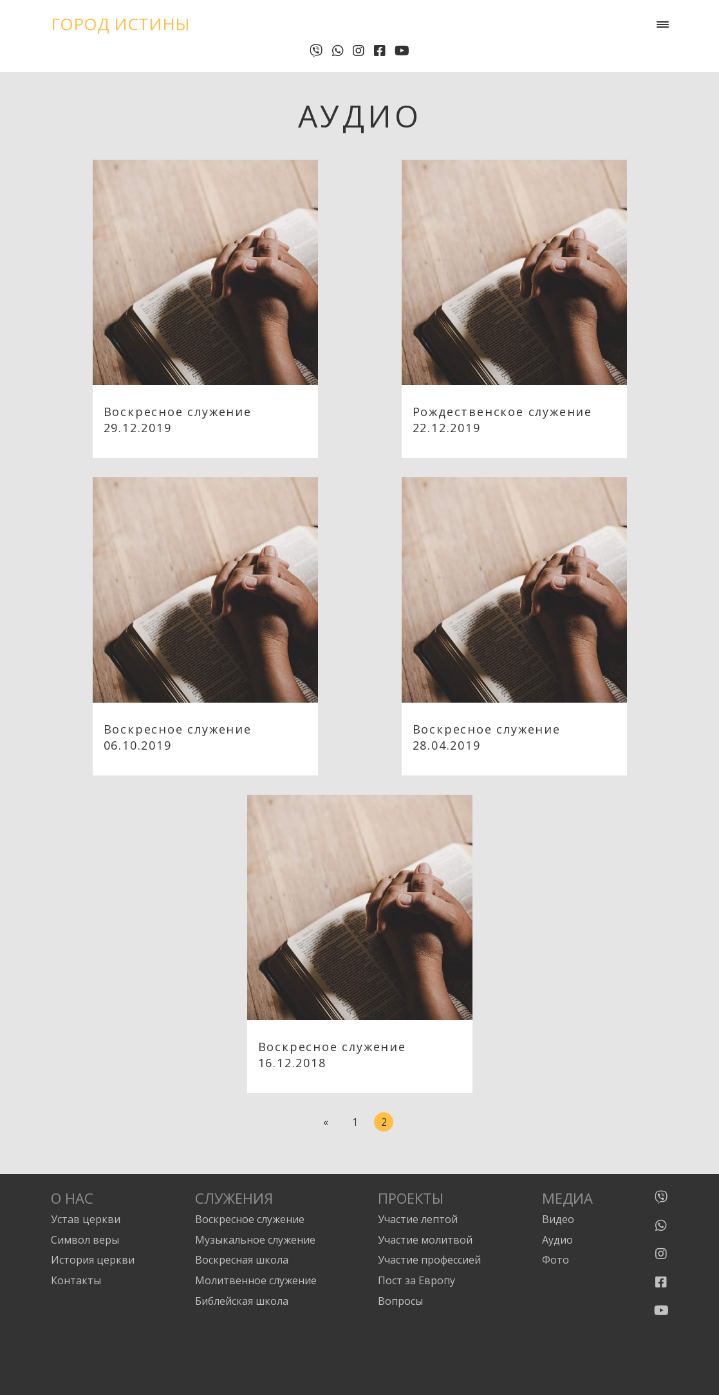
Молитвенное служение (256, 1280)
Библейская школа (241, 1301)
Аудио (557, 1240)
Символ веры (85, 1240)
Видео (558, 1219)
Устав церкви (85, 1219)
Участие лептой (418, 1219)
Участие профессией (429, 1260)
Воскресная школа (241, 1260)
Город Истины (120, 23)
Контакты (76, 1280)
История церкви (93, 1260)
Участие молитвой (425, 1240)
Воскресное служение (249, 1219)
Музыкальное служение (255, 1240)
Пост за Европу (416, 1280)
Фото (555, 1260)
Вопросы (400, 1301)
